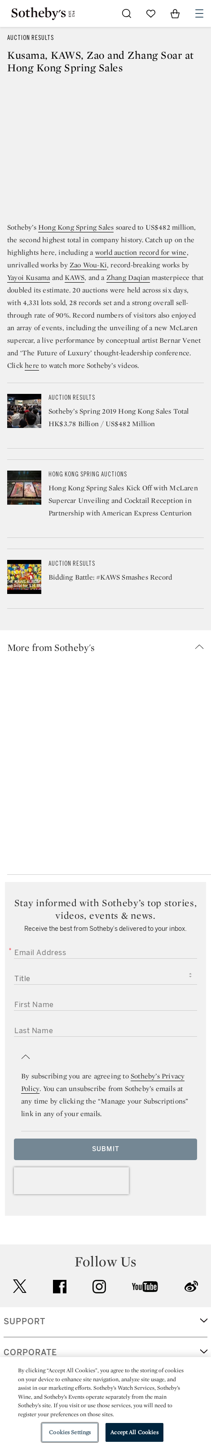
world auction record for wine (141, 252)
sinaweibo (191, 1286)
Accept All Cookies (134, 1432)
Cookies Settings (70, 1432)
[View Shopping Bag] (175, 13)
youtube (145, 1286)
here (32, 365)
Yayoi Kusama (28, 277)
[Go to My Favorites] (150, 13)
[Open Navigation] (199, 13)
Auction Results (30, 38)
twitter (19, 1286)
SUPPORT (24, 1322)
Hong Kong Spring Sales (76, 227)
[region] (105, 1403)
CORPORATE (30, 1352)
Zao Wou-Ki (88, 265)
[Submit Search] (126, 13)
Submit (105, 1149)
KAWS (74, 277)
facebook (59, 1286)
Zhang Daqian (128, 277)
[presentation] (71, 1180)
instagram (99, 1286)
